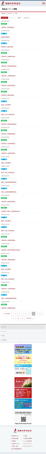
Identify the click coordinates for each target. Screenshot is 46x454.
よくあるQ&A (28, 441)
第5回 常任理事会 (6, 220)
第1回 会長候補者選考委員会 (8, 298)
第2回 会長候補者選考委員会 (8, 191)
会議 (19, 18)
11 (22, 318)
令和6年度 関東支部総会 (7, 95)
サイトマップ (28, 443)
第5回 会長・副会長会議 (7, 279)
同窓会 (14, 441)
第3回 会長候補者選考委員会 (8, 182)
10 (18, 318)
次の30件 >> (29, 318)
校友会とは (15, 436)
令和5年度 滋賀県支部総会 (8, 201)
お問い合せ (15, 446)
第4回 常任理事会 (6, 269)
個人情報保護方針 (17, 448)
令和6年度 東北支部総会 (7, 27)
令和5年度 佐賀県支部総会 (8, 240)
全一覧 (4, 18)
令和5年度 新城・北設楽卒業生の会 (10, 211)
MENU (43, 3)
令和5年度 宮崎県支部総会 (8, 259)
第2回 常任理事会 (6, 104)
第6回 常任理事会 (6, 162)
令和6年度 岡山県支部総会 (8, 85)
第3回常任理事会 (5, 37)
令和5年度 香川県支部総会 (8, 143)
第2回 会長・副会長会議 (7, 114)
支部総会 (26, 18)
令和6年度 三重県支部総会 (8, 75)
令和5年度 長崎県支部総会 (8, 308)
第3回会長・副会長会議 (7, 46)
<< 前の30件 (7, 313)
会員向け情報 (28, 438)
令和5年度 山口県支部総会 (8, 288)
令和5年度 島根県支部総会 (8, 133)
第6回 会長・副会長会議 (7, 230)
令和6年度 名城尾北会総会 (8, 56)
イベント (11, 18)
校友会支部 (15, 438)
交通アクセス (15, 443)
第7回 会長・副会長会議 (7, 172)
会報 (25, 436)
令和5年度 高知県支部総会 (8, 153)
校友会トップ (4, 13)
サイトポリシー (28, 446)
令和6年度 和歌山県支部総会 (8, 124)
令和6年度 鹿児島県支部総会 (8, 66)
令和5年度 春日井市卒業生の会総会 (10, 250)
